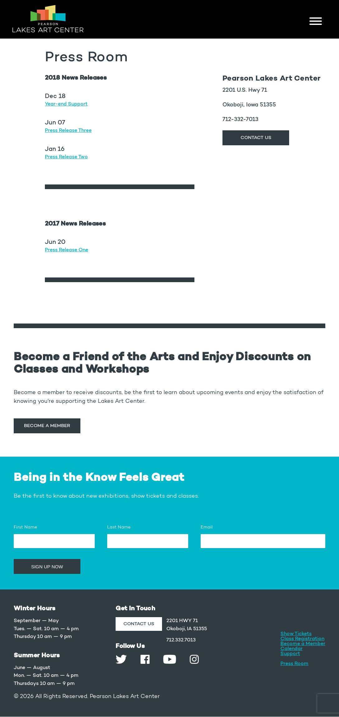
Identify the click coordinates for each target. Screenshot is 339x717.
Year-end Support (66, 104)
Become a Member (47, 426)
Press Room (294, 663)
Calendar (291, 648)
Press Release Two (66, 157)
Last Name (119, 527)
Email (206, 527)
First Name (25, 527)
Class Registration (302, 638)
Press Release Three (68, 130)
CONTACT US (256, 138)
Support (290, 653)
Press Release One (66, 250)
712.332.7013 (181, 640)
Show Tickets (296, 633)
